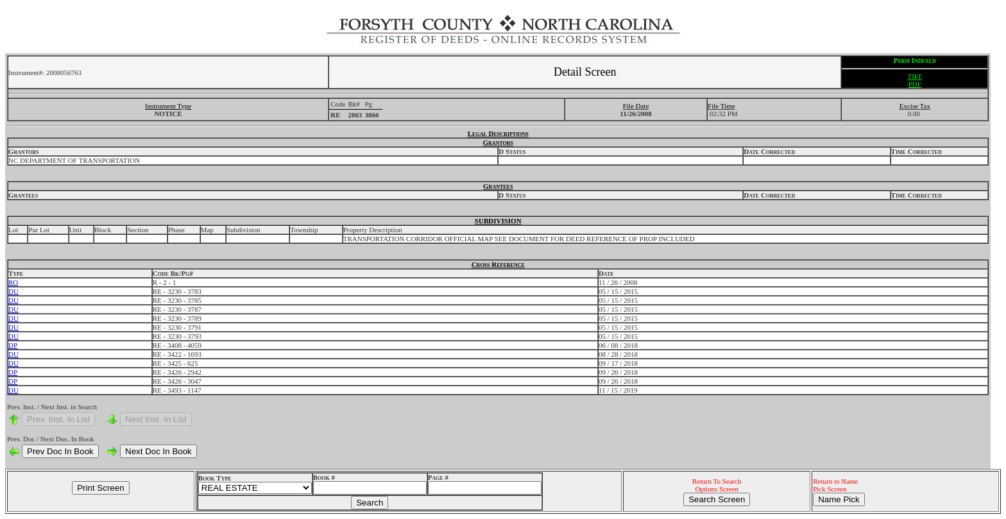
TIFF (915, 76)
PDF (914, 84)
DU (13, 291)
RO (13, 282)
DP (12, 345)
